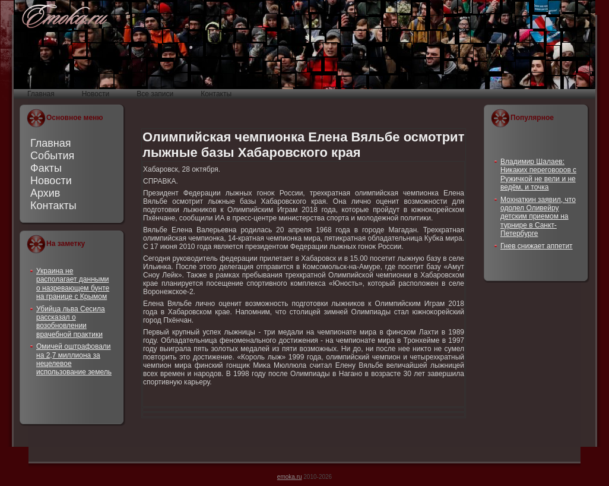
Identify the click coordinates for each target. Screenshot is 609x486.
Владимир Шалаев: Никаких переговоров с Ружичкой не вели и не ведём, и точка (538, 174)
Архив (45, 193)
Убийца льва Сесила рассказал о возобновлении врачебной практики (70, 322)
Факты (46, 168)
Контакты (53, 206)
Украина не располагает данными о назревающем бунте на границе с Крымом (72, 284)
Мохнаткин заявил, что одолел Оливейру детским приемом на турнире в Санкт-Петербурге (538, 216)
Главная (50, 143)
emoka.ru (289, 477)
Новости (51, 181)
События (52, 156)
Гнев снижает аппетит (536, 246)
